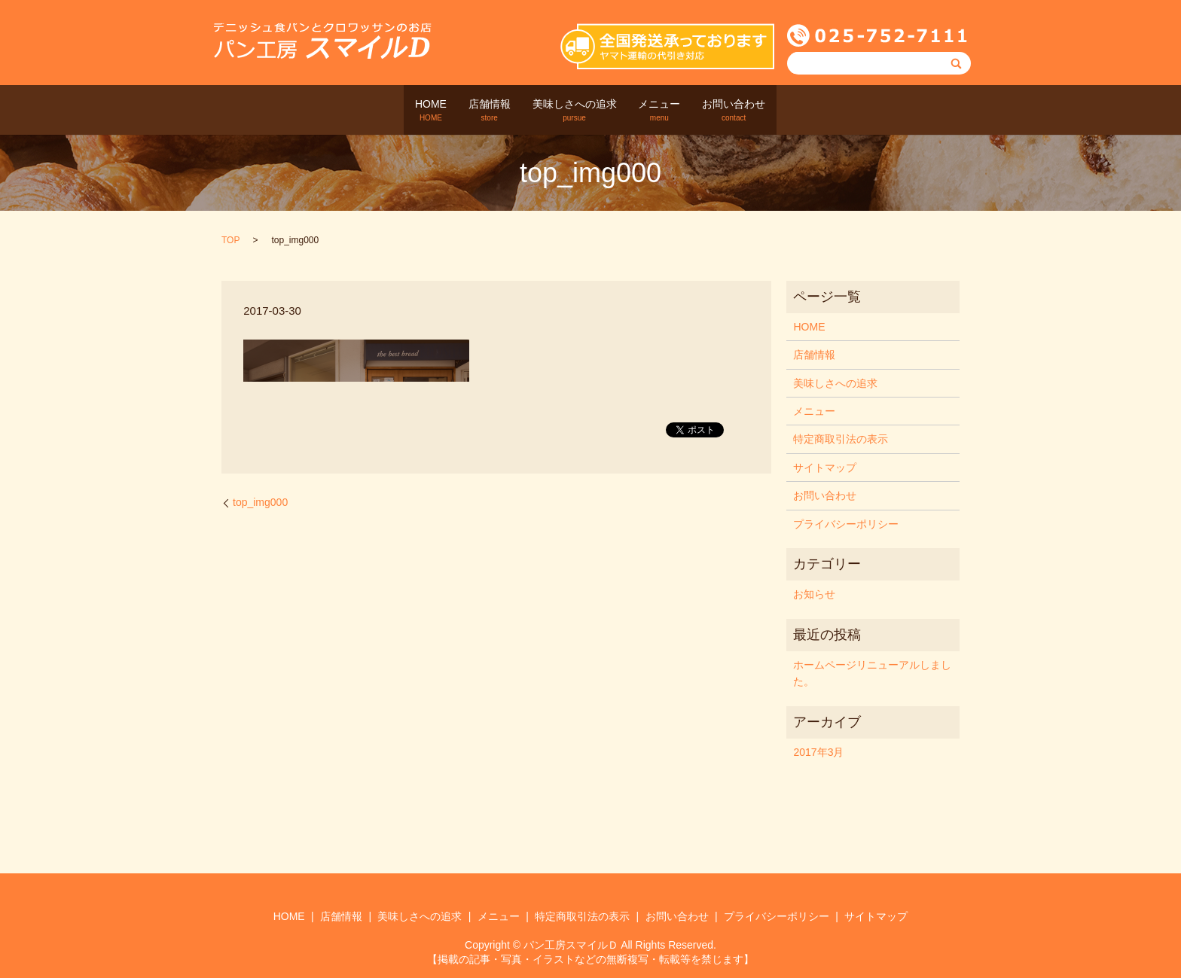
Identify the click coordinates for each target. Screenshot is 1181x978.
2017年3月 (818, 751)
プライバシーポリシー (846, 523)
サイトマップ (824, 467)
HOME (399, 110)
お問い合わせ (766, 110)
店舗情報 (474, 110)
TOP (230, 240)
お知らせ (814, 594)
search (816, 110)
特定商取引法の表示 (840, 439)
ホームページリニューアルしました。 (872, 672)
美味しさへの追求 (575, 110)
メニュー (676, 110)
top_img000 (260, 501)
